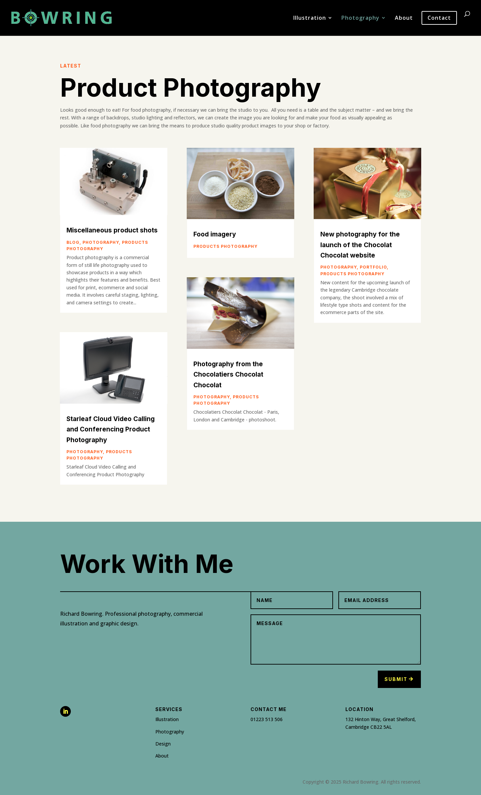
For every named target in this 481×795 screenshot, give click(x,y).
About (404, 18)
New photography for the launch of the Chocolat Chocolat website (360, 244)
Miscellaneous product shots (112, 230)
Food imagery (214, 234)
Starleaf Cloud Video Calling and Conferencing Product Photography (110, 429)
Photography (360, 18)
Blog (72, 242)
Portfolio (373, 267)
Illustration (309, 18)
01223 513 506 (267, 719)
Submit (396, 679)
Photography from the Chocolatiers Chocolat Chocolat (228, 374)
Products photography (225, 246)
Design (163, 743)
